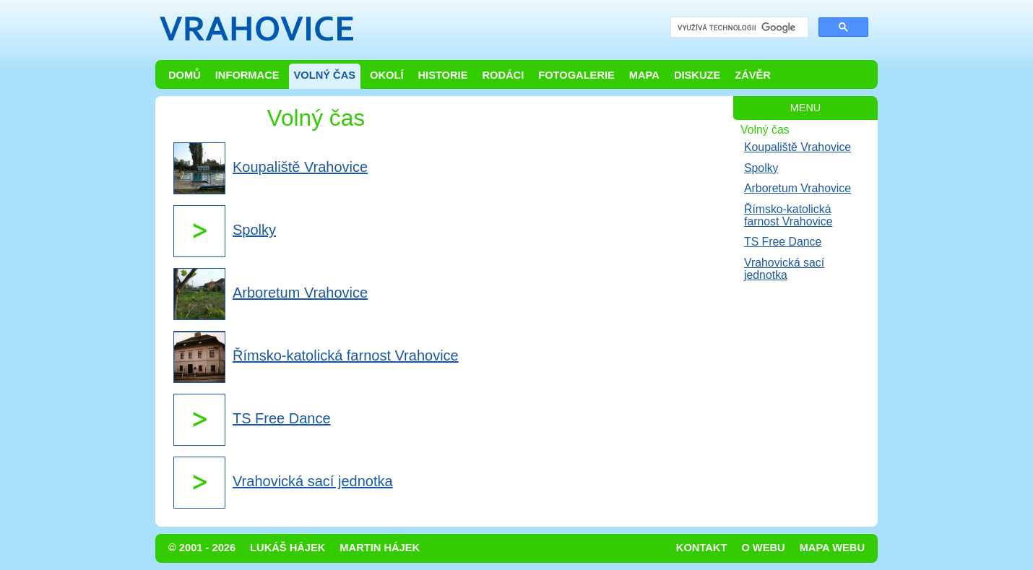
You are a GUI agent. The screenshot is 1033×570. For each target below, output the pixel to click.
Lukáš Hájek (287, 547)
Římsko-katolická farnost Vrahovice (788, 215)
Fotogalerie (576, 75)
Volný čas (325, 75)
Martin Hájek (380, 547)
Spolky (761, 168)
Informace (247, 75)
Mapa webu (832, 547)
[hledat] (738, 27)
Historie (442, 75)
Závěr (753, 75)
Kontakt (701, 547)
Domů (184, 75)
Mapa (644, 75)
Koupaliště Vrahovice (797, 147)
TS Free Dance (782, 242)
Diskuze (697, 75)
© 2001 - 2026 (201, 547)
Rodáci (503, 75)
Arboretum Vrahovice (797, 188)
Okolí (386, 75)
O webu (763, 547)
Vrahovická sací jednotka (784, 268)
